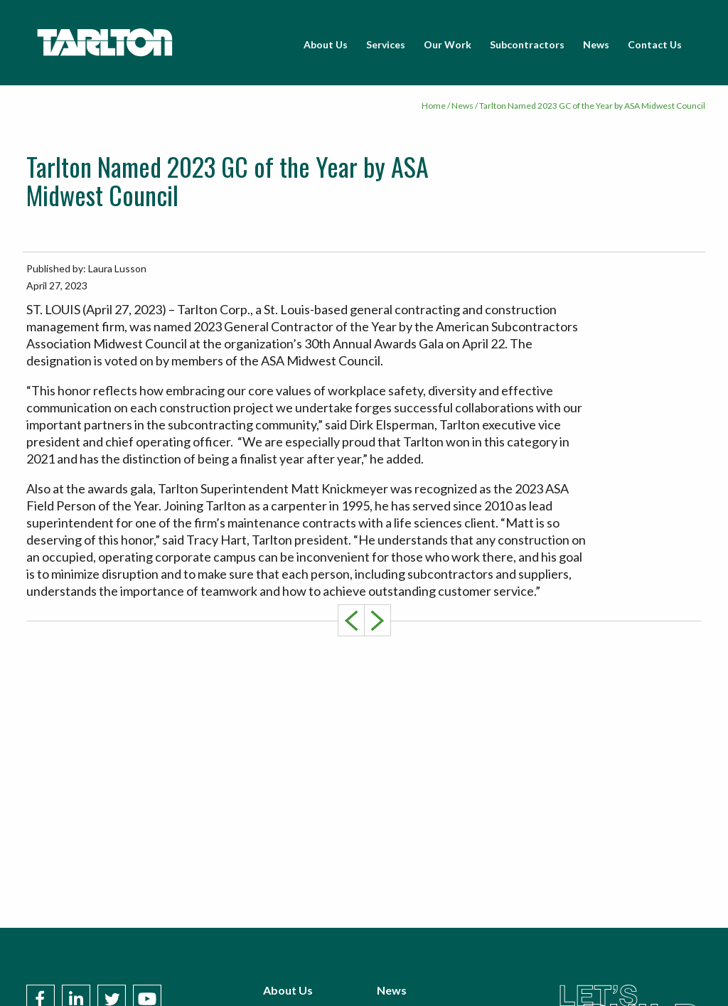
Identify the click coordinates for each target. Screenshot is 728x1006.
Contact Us (655, 44)
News (596, 44)
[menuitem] (325, 45)
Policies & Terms (420, 977)
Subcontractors (527, 44)
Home (434, 105)
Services (385, 44)
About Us (326, 44)
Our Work (447, 44)
